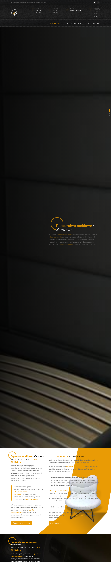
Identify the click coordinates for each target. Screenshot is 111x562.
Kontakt (96, 23)
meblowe (21, 2)
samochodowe (28, 2)
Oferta (67, 23)
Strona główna (55, 23)
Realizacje (77, 23)
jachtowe (36, 2)
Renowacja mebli (57, 523)
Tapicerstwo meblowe (21, 523)
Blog (87, 23)
